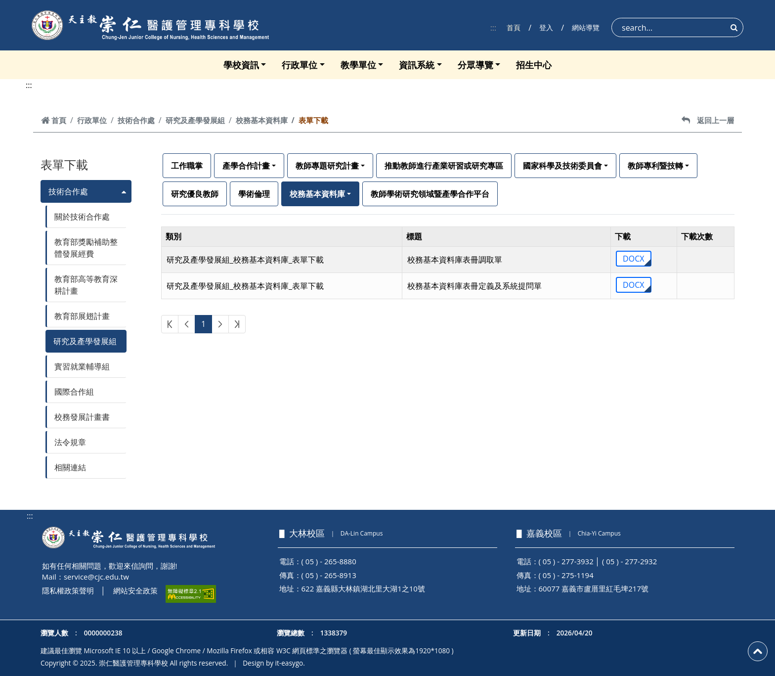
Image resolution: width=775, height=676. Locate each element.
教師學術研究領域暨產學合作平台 (430, 193)
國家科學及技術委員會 (562, 165)
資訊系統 (416, 65)
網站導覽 (586, 27)
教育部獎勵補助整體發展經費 (86, 247)
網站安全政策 (135, 590)
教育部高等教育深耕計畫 (86, 284)
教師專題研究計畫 (327, 165)
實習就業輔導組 (82, 366)
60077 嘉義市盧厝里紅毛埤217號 (594, 588)
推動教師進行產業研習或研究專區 (444, 165)
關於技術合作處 (82, 216)
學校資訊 (241, 65)
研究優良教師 (194, 193)
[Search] (677, 27)
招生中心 (534, 65)
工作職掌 (187, 165)
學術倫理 (254, 193)
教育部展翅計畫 (82, 316)
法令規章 (70, 442)
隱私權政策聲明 (68, 590)
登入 (546, 27)
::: (493, 27)
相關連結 (70, 467)
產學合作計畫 (246, 165)
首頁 (513, 27)
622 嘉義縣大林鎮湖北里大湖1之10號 (363, 588)
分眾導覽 (475, 65)
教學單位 (358, 65)
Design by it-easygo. (274, 663)
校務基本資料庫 (262, 120)
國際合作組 (74, 391)
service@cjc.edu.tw (96, 577)
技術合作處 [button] (68, 191)
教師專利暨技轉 (655, 165)
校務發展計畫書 (82, 416)
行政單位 (299, 65)
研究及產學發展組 (195, 120)
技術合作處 (136, 120)
